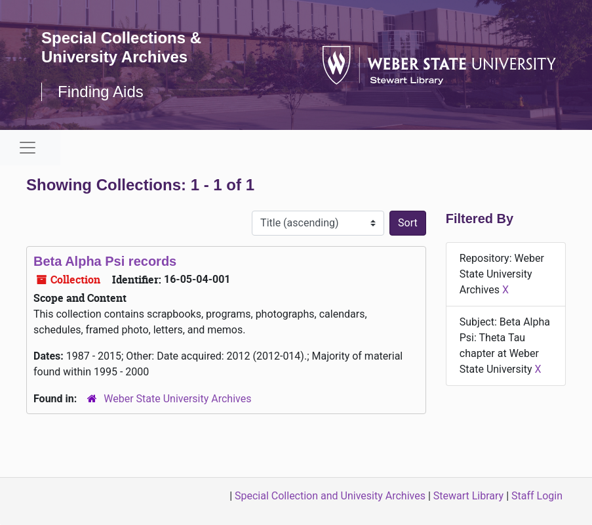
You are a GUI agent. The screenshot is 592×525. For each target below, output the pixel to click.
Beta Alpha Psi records (104, 261)
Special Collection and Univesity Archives (330, 496)
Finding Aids (101, 91)
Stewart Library (468, 496)
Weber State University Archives (177, 398)
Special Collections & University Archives (121, 47)
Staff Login (536, 496)
